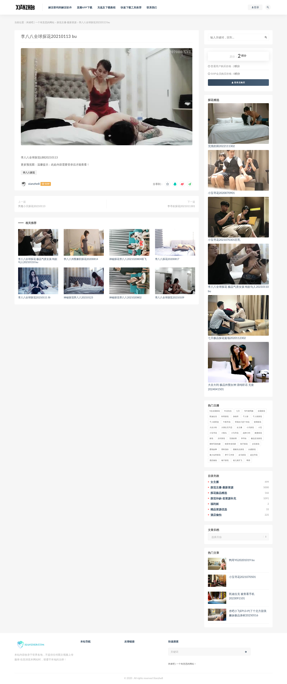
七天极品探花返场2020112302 (227, 338)
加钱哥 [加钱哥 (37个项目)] (235, 416)
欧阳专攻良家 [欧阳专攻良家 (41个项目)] (230, 444)
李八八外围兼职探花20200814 (81, 259)
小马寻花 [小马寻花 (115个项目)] (234, 433)
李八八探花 (29, 172)
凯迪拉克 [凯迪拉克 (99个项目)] (213, 416)
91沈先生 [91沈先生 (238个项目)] (228, 411)
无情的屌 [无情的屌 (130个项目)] (233, 438)
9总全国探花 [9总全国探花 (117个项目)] (215, 411)
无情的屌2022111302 (221, 146)
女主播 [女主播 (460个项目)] (239, 427)
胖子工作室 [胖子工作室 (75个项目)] (229, 455)
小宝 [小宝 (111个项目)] (260, 427)
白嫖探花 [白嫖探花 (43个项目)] (252, 449)
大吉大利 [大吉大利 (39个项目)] (213, 427)
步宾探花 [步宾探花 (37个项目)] (255, 444)
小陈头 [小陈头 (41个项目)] (224, 433)
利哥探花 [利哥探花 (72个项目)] (225, 416)
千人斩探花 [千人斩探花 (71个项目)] (257, 416)
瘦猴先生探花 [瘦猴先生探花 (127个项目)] (238, 449)
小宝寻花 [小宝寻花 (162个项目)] (213, 433)
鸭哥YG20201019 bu (242, 560)
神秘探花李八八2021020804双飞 (127, 259)
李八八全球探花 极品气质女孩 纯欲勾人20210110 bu (37, 260)
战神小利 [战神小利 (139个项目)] (246, 433)
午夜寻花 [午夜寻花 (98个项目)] (226, 422)
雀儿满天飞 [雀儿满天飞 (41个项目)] (237, 460)
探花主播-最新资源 (67, 22)
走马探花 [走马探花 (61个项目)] (242, 455)
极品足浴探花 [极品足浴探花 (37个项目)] (256, 438)
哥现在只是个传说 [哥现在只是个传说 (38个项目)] (242, 422)
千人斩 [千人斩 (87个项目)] (245, 416)
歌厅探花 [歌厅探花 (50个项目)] (244, 444)
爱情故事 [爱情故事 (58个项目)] (213, 449)
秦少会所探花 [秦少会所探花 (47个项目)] (215, 455)
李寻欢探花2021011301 (181, 206)
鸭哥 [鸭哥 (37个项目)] (248, 460)
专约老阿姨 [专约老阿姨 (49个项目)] (248, 411)
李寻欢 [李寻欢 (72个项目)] (244, 438)
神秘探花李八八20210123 (78, 297)
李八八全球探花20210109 (169, 297)
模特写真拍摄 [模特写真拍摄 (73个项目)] (215, 444)
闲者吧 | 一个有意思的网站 (40, 22)
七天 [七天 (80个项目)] (238, 411)
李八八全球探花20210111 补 (34, 297)
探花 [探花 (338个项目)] (211, 438)
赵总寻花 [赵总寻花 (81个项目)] (254, 455)
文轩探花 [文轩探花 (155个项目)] (221, 438)
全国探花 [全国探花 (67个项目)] (261, 411)
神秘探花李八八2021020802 (125, 297)
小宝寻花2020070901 (221, 192)
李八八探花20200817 (167, 259)
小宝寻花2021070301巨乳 (224, 239)
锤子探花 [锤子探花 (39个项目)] (225, 460)
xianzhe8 (34, 183)
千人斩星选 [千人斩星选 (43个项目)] (214, 422)
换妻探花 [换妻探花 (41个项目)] (258, 433)
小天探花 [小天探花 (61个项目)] (250, 427)
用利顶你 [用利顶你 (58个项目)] (225, 449)
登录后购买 (238, 82)
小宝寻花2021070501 (242, 576)
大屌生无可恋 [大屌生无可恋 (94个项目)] (226, 427)
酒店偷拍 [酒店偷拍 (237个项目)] (213, 460)
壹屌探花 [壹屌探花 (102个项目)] (257, 422)
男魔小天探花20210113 (31, 206)
